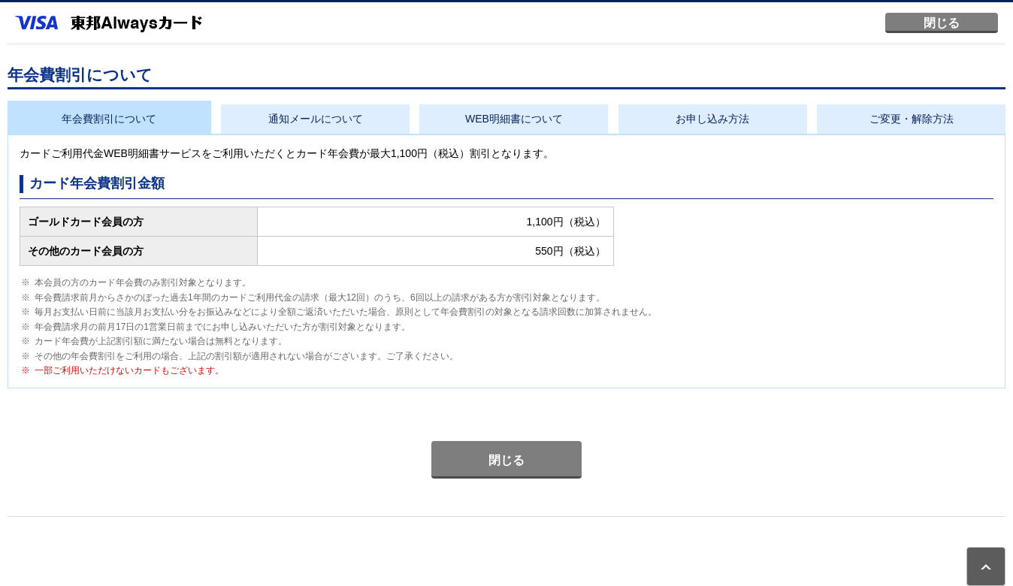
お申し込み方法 (712, 119)
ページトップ (985, 566)
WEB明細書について (514, 119)
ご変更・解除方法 (911, 119)
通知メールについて (315, 119)
